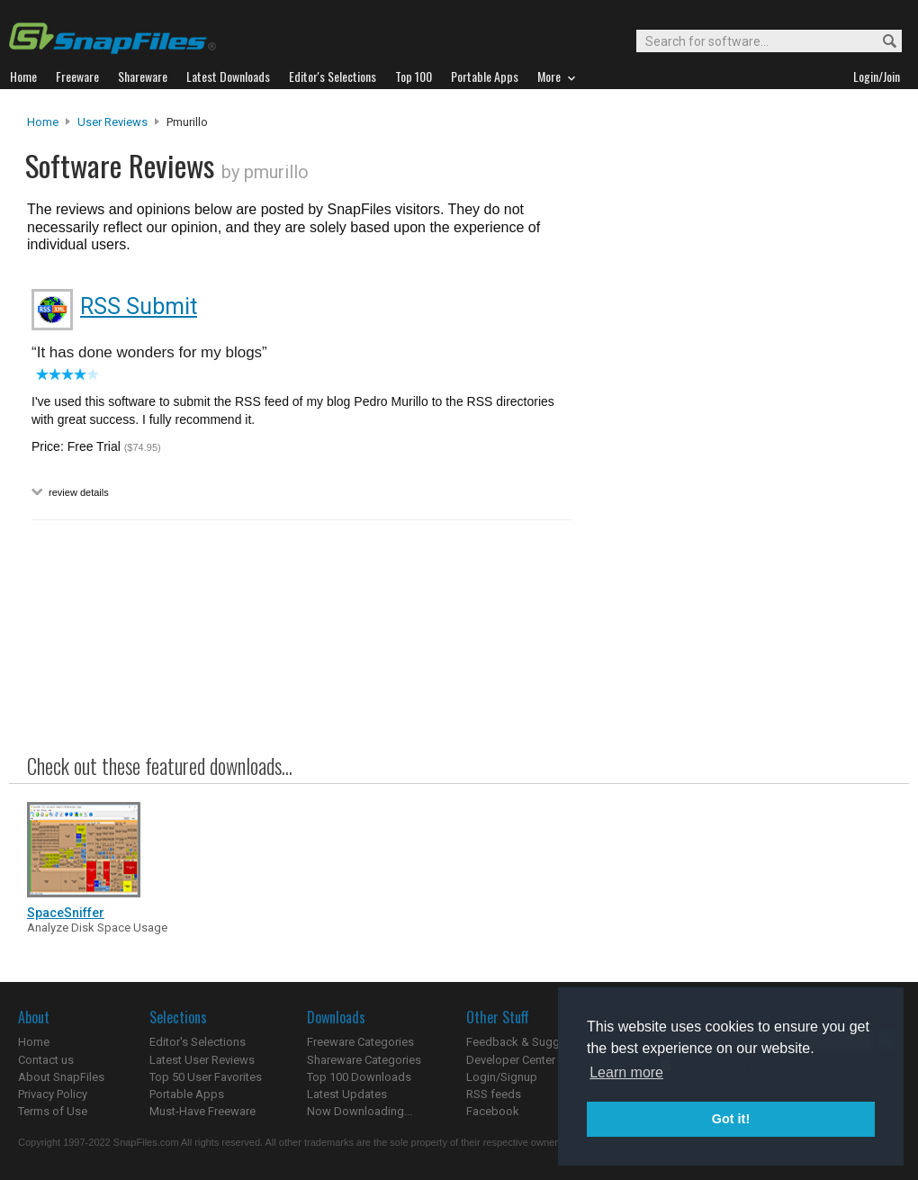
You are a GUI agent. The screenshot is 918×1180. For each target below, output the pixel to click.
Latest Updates (347, 1094)
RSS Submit (138, 306)
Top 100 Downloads (359, 1077)
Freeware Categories (360, 1042)
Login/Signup (501, 1077)
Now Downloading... (359, 1111)
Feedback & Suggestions (532, 1042)
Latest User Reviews (202, 1060)
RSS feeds (493, 1094)
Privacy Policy (52, 1094)
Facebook (492, 1111)
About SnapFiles (61, 1077)
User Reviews (112, 122)
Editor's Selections (197, 1042)
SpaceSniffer (65, 912)
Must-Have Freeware (202, 1111)
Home (42, 122)
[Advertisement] (738, 480)
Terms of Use (52, 1111)
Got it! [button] (731, 1119)
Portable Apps (186, 1094)
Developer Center (510, 1060)
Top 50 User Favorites (205, 1077)
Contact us (46, 1060)
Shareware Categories (364, 1060)
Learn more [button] (626, 1072)
